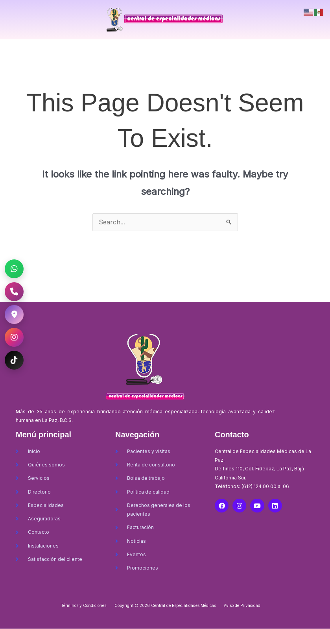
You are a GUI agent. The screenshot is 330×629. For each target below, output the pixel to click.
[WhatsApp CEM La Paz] (14, 268)
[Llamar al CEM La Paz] (14, 291)
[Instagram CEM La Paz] (14, 337)
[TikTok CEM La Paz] (14, 360)
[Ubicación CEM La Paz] (14, 314)
